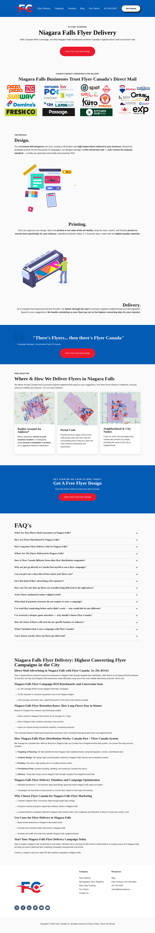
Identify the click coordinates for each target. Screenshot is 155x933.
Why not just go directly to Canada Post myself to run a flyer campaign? (50, 567)
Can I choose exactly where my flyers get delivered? (39, 635)
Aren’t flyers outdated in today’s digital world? (37, 594)
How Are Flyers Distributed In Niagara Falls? (37, 539)
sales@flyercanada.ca (120, 889)
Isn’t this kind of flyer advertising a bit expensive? (39, 581)
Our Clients (94, 8)
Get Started (131, 8)
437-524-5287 (110, 8)
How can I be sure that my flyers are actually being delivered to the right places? (54, 587)
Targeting (59, 8)
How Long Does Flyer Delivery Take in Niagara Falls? (41, 546)
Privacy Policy (93, 924)
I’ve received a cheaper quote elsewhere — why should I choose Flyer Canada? (53, 615)
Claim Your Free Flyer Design (77, 51)
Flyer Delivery (44, 8)
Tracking (72, 8)
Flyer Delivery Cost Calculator (123, 882)
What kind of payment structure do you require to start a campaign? (48, 601)
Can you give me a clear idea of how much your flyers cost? (43, 574)
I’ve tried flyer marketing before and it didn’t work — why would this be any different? (57, 608)
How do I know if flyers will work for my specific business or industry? (49, 622)
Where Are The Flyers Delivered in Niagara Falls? (39, 553)
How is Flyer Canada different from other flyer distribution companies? (49, 560)
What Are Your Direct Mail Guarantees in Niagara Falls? (42, 532)
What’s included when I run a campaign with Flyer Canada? (44, 629)
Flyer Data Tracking (87, 886)
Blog (82, 8)
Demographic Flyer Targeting (91, 882)
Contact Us (83, 893)
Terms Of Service (108, 924)
